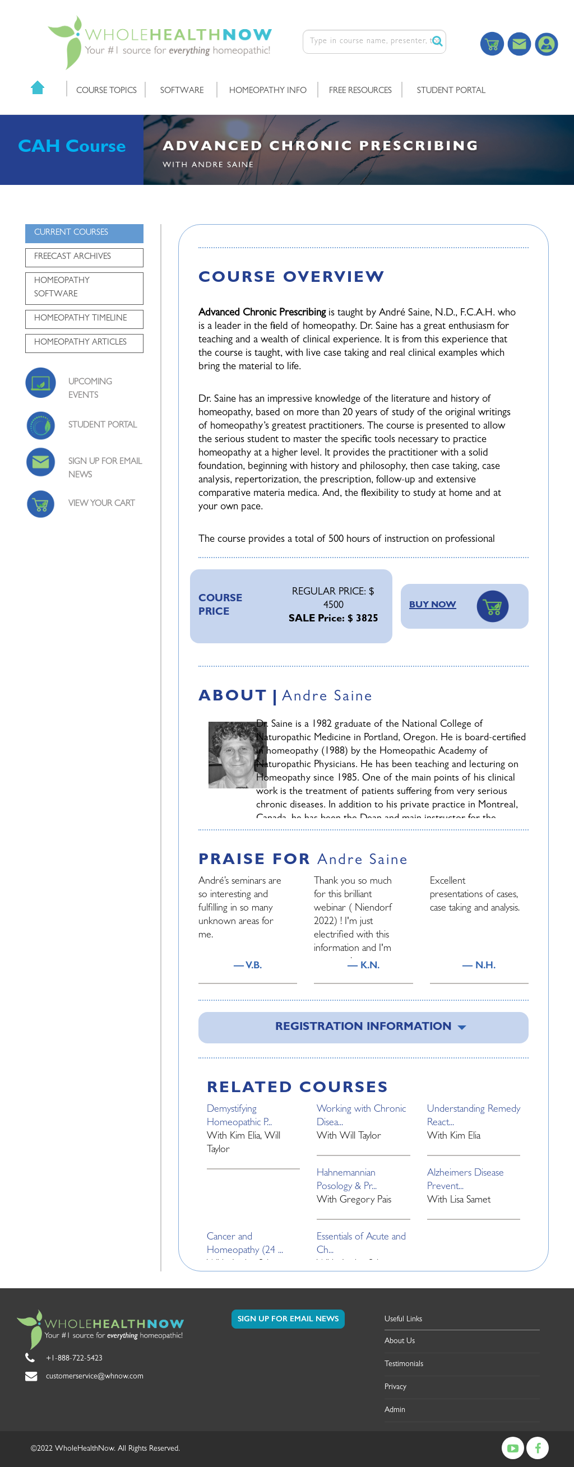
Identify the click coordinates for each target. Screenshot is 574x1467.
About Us (400, 1341)
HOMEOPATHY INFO (268, 91)
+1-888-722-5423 (74, 1359)
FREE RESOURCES (360, 91)
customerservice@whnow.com (95, 1377)
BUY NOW (432, 605)
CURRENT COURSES (71, 233)
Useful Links (403, 1320)
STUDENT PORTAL (451, 91)
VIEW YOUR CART (101, 504)
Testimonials (404, 1364)
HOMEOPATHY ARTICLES (80, 343)
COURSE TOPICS (106, 91)
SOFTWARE (181, 91)
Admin (395, 1410)
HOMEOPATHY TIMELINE (80, 319)
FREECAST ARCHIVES (72, 257)
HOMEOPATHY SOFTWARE (62, 288)
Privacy (395, 1387)
